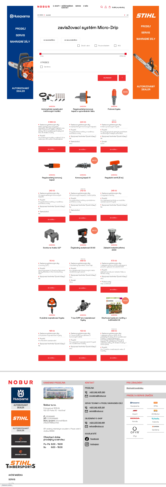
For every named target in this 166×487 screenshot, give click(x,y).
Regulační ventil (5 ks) (114, 178)
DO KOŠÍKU (51, 149)
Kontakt (64, 8)
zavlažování (48, 15)
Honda (134, 422)
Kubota (155, 422)
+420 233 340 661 (97, 425)
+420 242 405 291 (97, 410)
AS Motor (156, 414)
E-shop (56, 6)
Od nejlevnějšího (70, 40)
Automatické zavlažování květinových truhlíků (51, 110)
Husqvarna (134, 407)
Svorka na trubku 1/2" (52, 249)
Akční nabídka (67, 6)
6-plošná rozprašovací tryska (52, 320)
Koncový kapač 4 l (83, 178)
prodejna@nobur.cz (97, 398)
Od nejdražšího (49, 40)
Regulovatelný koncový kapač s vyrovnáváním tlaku (83, 110)
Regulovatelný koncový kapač (52, 179)
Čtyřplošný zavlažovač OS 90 (83, 249)
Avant (134, 414)
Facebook (94, 441)
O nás (85, 6)
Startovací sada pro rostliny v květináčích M (114, 321)
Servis (78, 6)
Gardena (156, 430)
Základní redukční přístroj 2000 (114, 250)
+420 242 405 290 (97, 395)
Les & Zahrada (40, 15)
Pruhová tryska (114, 109)
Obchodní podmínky (134, 391)
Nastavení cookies (7, 485)
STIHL (155, 407)
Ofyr (134, 434)
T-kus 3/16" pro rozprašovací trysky (83, 321)
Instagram (94, 447)
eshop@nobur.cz (96, 429)
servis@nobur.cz (96, 413)
